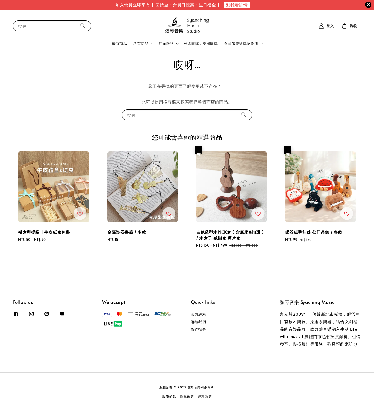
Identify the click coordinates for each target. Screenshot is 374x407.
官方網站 (198, 314)
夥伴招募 (198, 329)
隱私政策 (187, 396)
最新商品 (119, 43)
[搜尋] (82, 26)
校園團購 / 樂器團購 (201, 43)
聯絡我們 (198, 321)
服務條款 (169, 396)
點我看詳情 (237, 5)
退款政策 (205, 396)
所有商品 (140, 43)
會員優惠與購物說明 (241, 43)
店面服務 (166, 43)
